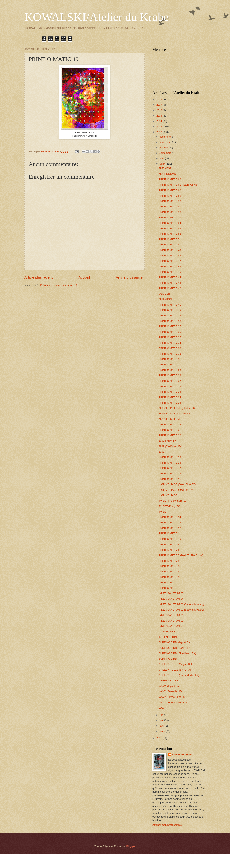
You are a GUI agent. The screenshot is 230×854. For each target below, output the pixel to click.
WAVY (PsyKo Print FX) (172, 696)
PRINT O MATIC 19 (170, 457)
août (162, 158)
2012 (159, 132)
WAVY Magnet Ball (169, 686)
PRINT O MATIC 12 (170, 528)
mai (161, 720)
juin (161, 714)
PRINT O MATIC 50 (170, 244)
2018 (159, 99)
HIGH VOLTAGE (168, 495)
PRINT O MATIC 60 (170, 190)
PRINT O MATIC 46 (170, 266)
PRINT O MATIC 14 (170, 517)
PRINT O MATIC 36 (170, 331)
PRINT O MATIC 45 (170, 271)
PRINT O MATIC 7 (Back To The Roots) (181, 555)
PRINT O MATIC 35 (170, 337)
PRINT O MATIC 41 (170, 304)
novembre (165, 142)
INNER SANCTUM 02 (171, 620)
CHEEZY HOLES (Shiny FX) (175, 669)
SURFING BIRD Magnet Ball (175, 642)
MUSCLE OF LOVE (170, 418)
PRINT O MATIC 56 (170, 212)
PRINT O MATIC (168, 587)
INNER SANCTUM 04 (171, 598)
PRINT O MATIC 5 (169, 566)
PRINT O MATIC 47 (170, 260)
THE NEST (165, 168)
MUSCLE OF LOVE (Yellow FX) (177, 413)
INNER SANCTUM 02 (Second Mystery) (181, 609)
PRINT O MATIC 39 (170, 315)
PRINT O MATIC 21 (170, 429)
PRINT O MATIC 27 (170, 380)
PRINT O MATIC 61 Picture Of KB (178, 184)
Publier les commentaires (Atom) (58, 285)
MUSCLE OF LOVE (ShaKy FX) (177, 408)
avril (162, 725)
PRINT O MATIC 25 (170, 391)
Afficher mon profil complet (167, 824)
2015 (159, 115)
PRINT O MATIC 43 (170, 282)
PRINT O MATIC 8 (169, 549)
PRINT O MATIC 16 (170, 473)
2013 (159, 126)
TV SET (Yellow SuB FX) (173, 500)
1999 (161, 451)
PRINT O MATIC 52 (170, 233)
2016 (159, 110)
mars (162, 731)
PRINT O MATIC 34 (170, 342)
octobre (164, 147)
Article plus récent (38, 277)
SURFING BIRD (168, 658)
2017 (159, 104)
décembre (165, 136)
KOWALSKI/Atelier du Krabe (96, 16)
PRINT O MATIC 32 (170, 353)
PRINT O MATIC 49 (170, 250)
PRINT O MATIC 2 (169, 582)
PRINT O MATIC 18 (170, 462)
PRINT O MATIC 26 (170, 386)
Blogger (130, 846)
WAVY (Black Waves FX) (173, 702)
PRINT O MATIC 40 (170, 310)
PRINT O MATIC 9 (169, 544)
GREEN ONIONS (168, 637)
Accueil (84, 277)
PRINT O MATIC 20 (170, 435)
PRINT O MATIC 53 (170, 228)
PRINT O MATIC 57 (170, 206)
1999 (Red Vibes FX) (170, 446)
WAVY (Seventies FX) (171, 691)
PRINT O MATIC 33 (170, 348)
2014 (159, 121)
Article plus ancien (130, 277)
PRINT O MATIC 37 (170, 326)
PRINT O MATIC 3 (169, 577)
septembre (165, 152)
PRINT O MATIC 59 (170, 195)
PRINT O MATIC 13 (170, 522)
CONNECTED (167, 631)
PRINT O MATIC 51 (170, 239)
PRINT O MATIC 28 (170, 375)
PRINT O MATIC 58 (170, 201)
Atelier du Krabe (182, 754)
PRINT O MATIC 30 (170, 364)
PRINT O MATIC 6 (169, 560)
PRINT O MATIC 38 (170, 321)
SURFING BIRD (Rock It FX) (175, 647)
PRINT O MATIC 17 (170, 467)
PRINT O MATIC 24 (170, 397)
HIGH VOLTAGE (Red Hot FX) (176, 489)
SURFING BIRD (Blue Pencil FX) (177, 653)
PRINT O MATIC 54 (170, 222)
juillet (162, 163)
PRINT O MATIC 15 (170, 479)
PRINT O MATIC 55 (170, 217)
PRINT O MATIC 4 (169, 571)
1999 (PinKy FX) (168, 440)
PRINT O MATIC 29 (170, 370)
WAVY (162, 707)
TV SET (163, 511)
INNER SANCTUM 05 (171, 593)
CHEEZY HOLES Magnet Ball (175, 664)
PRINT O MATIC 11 (170, 533)
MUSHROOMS (167, 173)
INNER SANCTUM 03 (171, 615)
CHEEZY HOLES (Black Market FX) (179, 675)
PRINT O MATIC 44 (170, 277)
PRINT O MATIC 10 (170, 538)
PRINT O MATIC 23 (170, 402)
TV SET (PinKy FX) (170, 506)
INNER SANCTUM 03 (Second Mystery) (181, 604)
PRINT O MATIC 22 (170, 424)
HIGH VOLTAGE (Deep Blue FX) (177, 484)
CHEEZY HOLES (168, 680)
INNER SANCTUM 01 (171, 625)
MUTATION (165, 299)
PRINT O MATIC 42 (170, 288)
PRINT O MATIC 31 (170, 359)
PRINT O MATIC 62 (170, 179)
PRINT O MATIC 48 (170, 255)
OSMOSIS (165, 293)
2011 (159, 738)
